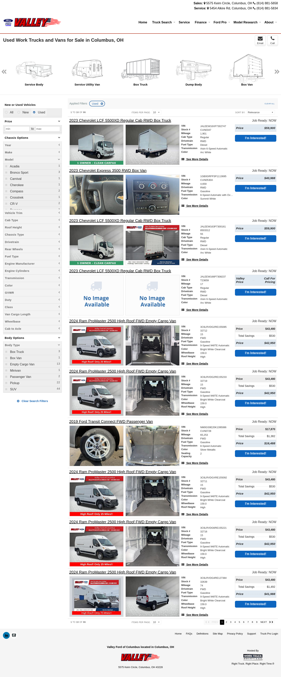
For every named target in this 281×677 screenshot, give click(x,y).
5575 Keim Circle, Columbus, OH (229, 3)
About (270, 22)
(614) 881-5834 (267, 8)
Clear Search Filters (32, 401)
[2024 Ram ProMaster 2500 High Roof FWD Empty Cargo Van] (122, 321)
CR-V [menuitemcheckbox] (13, 203)
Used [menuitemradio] (41, 112)
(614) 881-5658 (267, 3)
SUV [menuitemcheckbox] (12, 389)
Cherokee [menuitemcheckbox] (16, 185)
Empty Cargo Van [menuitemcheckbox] (22, 364)
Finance (202, 22)
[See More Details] (194, 159)
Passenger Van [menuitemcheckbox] (20, 376)
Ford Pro (221, 22)
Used (95, 103)
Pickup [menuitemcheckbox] (14, 383)
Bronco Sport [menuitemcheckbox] (18, 172)
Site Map (218, 633)
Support (251, 633)
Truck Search (163, 22)
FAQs (189, 633)
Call (272, 40)
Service (184, 22)
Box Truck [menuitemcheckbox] (16, 352)
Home (143, 22)
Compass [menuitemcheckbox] (16, 191)
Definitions (202, 633)
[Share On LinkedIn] (6, 635)
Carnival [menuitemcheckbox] (15, 178)
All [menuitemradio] (11, 112)
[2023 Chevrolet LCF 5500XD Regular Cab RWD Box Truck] (120, 120)
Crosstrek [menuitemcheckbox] (16, 197)
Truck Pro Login (269, 633)
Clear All (270, 104)
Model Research (247, 22)
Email (260, 40)
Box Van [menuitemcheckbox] (15, 358)
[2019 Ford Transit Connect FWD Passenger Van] (111, 421)
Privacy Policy (235, 633)
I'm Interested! (255, 138)
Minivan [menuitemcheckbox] (15, 370)
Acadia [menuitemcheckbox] (14, 166)
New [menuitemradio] (25, 112)
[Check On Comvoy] (14, 635)
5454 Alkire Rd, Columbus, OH (231, 8)
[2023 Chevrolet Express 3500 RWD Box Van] (108, 170)
